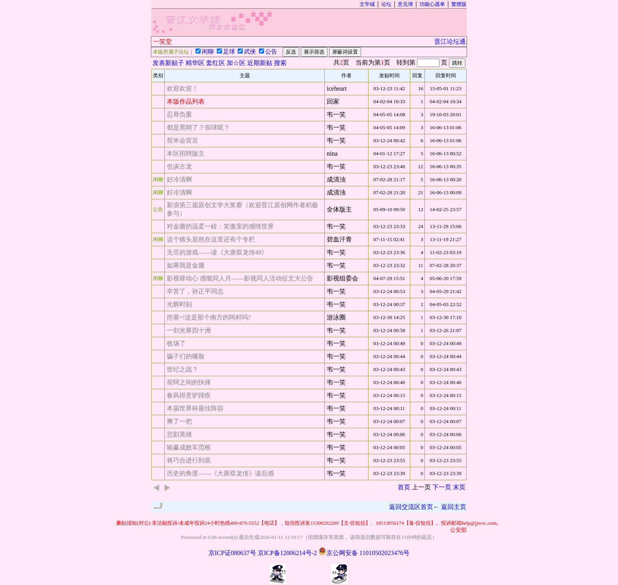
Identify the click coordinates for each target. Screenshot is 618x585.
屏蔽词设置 (345, 52)
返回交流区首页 (411, 506)
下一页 (441, 487)
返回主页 (453, 506)
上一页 (421, 487)
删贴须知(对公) (133, 523)
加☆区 (236, 62)
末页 (459, 487)
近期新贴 (259, 62)
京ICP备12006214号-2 (287, 553)
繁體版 (459, 4)
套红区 (215, 62)
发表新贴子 (168, 62)
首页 (404, 487)
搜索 (280, 62)
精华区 (195, 62)
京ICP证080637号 (232, 553)
